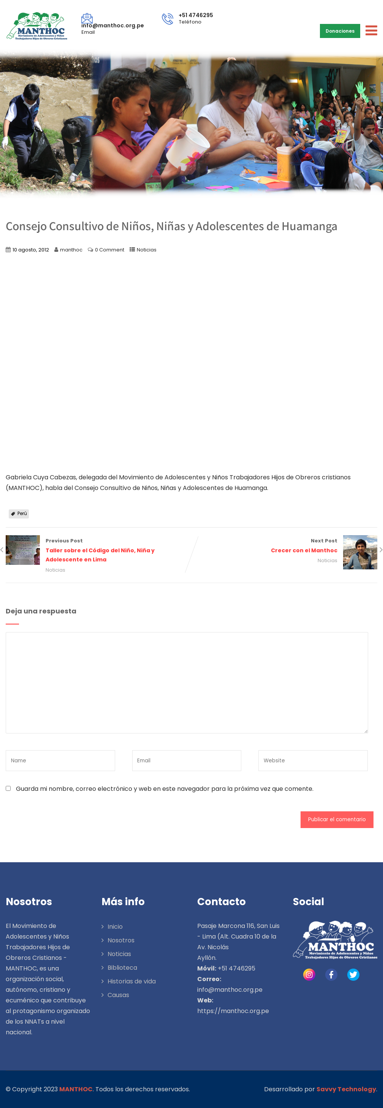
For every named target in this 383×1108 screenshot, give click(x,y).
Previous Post (99, 550)
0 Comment (109, 249)
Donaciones (340, 31)
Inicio (115, 926)
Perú (22, 513)
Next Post (284, 546)
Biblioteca (122, 967)
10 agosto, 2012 (31, 249)
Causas (118, 995)
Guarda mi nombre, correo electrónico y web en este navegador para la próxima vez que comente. (164, 788)
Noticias (147, 249)
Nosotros (121, 940)
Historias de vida (132, 981)
